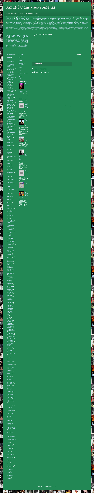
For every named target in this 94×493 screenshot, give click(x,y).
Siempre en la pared (32, 29)
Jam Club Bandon (10, 269)
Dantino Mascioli (10, 196)
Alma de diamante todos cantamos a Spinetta (10, 65)
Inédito (19, 44)
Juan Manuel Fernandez (9, 277)
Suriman (8, 451)
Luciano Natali (10, 309)
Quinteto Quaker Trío (11, 417)
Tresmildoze (9, 459)
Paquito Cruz (9, 126)
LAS (20, 70)
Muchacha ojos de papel (18, 22)
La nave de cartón (10, 292)
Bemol (8, 93)
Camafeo (31, 23)
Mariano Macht (10, 340)
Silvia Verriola (9, 444)
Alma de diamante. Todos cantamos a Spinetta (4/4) (23, 159)
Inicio (53, 105)
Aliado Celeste (10, 72)
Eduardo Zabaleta (10, 74)
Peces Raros (9, 398)
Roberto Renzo (10, 423)
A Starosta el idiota (36, 18)
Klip (7, 287)
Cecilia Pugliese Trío (11, 183)
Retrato (20, 76)
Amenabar (64, 24)
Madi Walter (9, 321)
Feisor (8, 234)
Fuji (37, 21)
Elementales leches (30, 27)
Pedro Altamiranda (10, 127)
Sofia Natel (9, 448)
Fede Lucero (9, 232)
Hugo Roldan (9, 108)
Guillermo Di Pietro (10, 68)
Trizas (8, 87)
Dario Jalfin (9, 199)
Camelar (8, 176)
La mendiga (77, 27)
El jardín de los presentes (14, 36)
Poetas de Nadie (10, 408)
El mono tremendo (22, 27)
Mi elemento (9, 22)
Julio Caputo (9, 283)
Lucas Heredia (10, 302)
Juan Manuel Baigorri (11, 273)
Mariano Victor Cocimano (10, 344)
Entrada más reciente (37, 105)
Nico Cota (9, 379)
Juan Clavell (9, 272)
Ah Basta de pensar (84, 22)
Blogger (54, 486)
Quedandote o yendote (46, 19)
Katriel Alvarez (10, 286)
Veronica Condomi (10, 468)
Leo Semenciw (10, 293)
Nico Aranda (9, 377)
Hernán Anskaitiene (11, 259)
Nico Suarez (9, 380)
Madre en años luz (24, 46)
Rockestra (9, 63)
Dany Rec (9, 57)
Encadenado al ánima (37, 27)
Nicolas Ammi (9, 382)
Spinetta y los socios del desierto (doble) (17, 38)
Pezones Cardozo (10, 405)
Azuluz (20, 62)
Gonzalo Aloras (10, 246)
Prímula (8, 414)
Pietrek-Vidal (9, 407)
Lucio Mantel (9, 312)
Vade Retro (9, 71)
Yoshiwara (9, 477)
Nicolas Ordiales (10, 383)
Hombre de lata (64, 27)
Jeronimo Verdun (10, 54)
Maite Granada (10, 324)
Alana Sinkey (9, 143)
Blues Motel (9, 170)
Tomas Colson (10, 456)
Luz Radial (9, 317)
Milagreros (9, 370)
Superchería (65, 22)
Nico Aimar (9, 376)
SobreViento (9, 134)
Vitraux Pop (9, 472)
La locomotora (10, 290)
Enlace (8, 218)
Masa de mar (9, 355)
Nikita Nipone (9, 385)
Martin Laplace (10, 348)
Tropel (8, 460)
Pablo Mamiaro (10, 394)
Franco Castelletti (10, 240)
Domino (8, 205)
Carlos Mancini (10, 179)
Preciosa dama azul (38, 24)
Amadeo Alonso (10, 150)
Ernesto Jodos (10, 224)
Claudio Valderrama (11, 190)
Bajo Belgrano (13, 44)
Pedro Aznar (9, 400)
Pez (8, 404)
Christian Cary (10, 188)
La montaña (72, 21)
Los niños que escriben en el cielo (17, 41)
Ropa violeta (16, 29)
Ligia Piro (9, 295)
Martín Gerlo (9, 350)
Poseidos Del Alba (10, 410)
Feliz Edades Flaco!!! (23, 66)
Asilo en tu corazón (19, 23)
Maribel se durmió (84, 21)
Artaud (8, 35)
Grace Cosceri (10, 249)
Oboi (64, 28)
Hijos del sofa (9, 263)
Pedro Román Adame (11, 401)
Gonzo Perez (9, 247)
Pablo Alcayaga (10, 391)
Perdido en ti (19, 24)
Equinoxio (9, 75)
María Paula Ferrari (11, 353)
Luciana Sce (9, 308)
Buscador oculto (10, 172)
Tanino (37, 29)
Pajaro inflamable (10, 124)
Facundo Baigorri (10, 231)
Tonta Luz (57, 29)
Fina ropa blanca (47, 18)
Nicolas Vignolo (10, 123)
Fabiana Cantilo (10, 228)
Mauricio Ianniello (10, 367)
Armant (8, 163)
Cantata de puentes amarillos (65, 17)
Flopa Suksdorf (10, 238)
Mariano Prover (10, 117)
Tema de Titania (42, 29)
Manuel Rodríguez (10, 116)
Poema (20, 53)
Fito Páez (9, 237)
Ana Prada (9, 152)
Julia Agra (9, 280)
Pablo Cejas (9, 392)
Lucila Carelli (9, 311)
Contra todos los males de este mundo (19, 21)
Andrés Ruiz (9, 158)
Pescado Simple (14, 47)
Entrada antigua (68, 105)
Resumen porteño (41, 22)
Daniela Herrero (10, 195)
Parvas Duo (9, 82)
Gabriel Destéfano (10, 105)
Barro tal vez (10, 17)
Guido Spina (9, 107)
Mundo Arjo (40, 28)
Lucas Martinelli (10, 303)
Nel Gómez (9, 374)
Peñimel (8, 84)
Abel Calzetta (9, 140)
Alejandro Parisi (10, 145)
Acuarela (21, 59)
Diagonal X (9, 202)
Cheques (77, 18)
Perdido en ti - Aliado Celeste (26, 106)
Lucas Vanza (9, 305)
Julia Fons (9, 281)
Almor (8, 149)
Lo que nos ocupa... (81, 19)
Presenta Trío (9, 411)
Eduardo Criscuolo (10, 98)
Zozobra (8, 478)
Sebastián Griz (10, 441)
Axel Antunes (9, 91)
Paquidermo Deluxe (69, 28)
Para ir (39, 19)
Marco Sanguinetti (10, 334)
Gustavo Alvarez (10, 256)
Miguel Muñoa (9, 121)
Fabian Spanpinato (10, 102)
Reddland (9, 421)
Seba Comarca (10, 438)
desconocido (9, 88)
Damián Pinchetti (10, 97)
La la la (26, 19)
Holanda (60, 27)
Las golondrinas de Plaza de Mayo (81, 23)
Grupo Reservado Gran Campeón (10, 251)
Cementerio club (20, 19)
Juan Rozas (9, 113)
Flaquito (20, 67)
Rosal (8, 431)
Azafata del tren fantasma (71, 24)
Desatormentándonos (10, 42)
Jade (8, 266)
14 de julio (9, 139)
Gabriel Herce (9, 243)
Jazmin (70, 27)
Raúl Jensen (9, 420)
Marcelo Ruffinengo (11, 330)
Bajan (19, 17)
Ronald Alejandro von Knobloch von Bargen (11, 428)
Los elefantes (21, 28)
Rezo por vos (11, 29)
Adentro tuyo (59, 24)
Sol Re (8, 450)
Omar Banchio (10, 69)
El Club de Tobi (10, 211)
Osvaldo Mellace (10, 389)
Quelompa (9, 416)
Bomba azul (27, 23)
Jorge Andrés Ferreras (11, 77)
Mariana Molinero (10, 338)
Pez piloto (9, 129)
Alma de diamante (44, 17)
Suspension (71, 22)
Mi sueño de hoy (34, 28)
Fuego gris (20, 45)
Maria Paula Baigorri (11, 336)
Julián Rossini (9, 284)
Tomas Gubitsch (10, 457)
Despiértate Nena (31, 21)
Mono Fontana (10, 371)
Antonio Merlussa (10, 161)
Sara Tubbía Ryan (10, 436)
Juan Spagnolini (10, 278)
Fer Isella (9, 235)
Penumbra (75, 28)
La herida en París (64, 21)
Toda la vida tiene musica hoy (50, 29)
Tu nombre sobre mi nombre (58, 19)
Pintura (20, 56)
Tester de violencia (13, 45)
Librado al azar (22, 72)
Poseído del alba (80, 28)
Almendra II (24, 42)
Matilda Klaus (9, 365)
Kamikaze (16, 35)
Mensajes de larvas (28, 28)
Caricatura (21, 54)
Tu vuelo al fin (73, 29)
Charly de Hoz (10, 53)
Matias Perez (9, 362)
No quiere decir (8, 24)
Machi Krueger (10, 320)
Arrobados (9, 164)
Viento (8, 471)
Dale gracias (51, 23)
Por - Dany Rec (26, 138)
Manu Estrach (9, 327)
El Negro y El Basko (11, 213)
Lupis (8, 315)
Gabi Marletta (9, 104)
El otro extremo (10, 215)
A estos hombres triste (58, 18)
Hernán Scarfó (10, 261)
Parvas (14, 24)
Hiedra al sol (63, 23)
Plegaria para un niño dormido (27, 24)
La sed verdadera (33, 19)
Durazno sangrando (30, 17)
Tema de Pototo (53, 24)
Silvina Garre (9, 445)
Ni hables (45, 28)
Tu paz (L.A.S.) (22, 78)
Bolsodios (83, 24)
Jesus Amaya (9, 270)
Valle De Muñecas (10, 465)
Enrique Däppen (10, 220)
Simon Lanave (10, 447)
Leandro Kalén (10, 79)
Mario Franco (9, 345)
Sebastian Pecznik (10, 439)
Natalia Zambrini (10, 373)
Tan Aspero (9, 136)
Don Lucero (18, 42)
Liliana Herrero (10, 296)
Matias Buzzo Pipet (11, 358)
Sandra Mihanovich (11, 434)
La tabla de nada (83, 27)
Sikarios (8, 442)
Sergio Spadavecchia (11, 132)
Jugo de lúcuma (56, 21)
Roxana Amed (9, 432)
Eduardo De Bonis (10, 208)
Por (82, 18)
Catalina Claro (10, 181)
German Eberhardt (10, 244)
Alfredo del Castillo (10, 90)
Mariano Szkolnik (10, 341)
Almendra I (25, 35)
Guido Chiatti (9, 253)
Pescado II (16, 40)
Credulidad (76, 17)
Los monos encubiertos (9, 299)
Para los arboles (11, 46)
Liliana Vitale (9, 114)
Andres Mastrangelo (11, 153)
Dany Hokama (10, 198)
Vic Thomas (9, 469)
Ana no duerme (69, 18)
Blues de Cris (78, 24)
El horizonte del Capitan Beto (22, 64)
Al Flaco (20, 60)
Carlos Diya (9, 177)
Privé (19, 47)
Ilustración (21, 69)
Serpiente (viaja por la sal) (23, 29)
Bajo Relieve (9, 169)
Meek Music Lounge (11, 119)
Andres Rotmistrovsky (11, 156)
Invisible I (10, 40)
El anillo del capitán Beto (70, 19)
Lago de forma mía (15, 28)
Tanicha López (10, 137)
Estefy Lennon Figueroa (10, 101)
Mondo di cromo (8, 47)
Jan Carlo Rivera (10, 110)
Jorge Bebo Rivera (10, 111)
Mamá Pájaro (9, 326)
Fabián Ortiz (9, 229)
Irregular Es (9, 264)
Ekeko (8, 209)
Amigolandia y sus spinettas (30, 7)
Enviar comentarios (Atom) (43, 108)
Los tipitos (9, 300)
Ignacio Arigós (9, 61)
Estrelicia (7, 44)
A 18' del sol (77, 22)
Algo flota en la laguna (11, 23)
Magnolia (9, 323)
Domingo (9, 204)
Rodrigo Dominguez (11, 424)
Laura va (77, 21)
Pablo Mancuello (10, 395)
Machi (8, 318)
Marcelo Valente (10, 333)
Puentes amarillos (22, 75)
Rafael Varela (9, 130)
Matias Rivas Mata (10, 364)
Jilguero (73, 27)
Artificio (8, 166)
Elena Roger (9, 217)
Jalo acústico (9, 267)
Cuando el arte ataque (44, 23)
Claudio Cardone (10, 189)
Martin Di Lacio (10, 347)
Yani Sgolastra (10, 474)
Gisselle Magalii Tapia (11, 59)
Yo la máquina (10, 475)
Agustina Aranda (10, 142)
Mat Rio (8, 357)
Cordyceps (9, 193)
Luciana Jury (9, 306)
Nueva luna (60, 28)
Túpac (8, 463)
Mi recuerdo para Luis (23, 73)
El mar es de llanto (15, 27)
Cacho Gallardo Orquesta (10, 174)
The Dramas (9, 453)
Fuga (52, 27)
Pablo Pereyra (10, 397)
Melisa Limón (9, 368)
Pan (6, 46)
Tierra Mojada (9, 454)
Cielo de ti (36, 23)
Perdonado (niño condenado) (30, 22)
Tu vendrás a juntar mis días (65, 29)
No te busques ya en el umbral (52, 28)
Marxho (8, 351)
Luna (8, 314)
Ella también (53, 17)
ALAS (20, 57)
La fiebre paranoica (70, 23)
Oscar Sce (9, 388)
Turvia (8, 462)
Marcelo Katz (9, 329)
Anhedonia (9, 160)
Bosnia (87, 24)
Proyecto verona (10, 413)
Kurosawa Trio (10, 289)
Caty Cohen (9, 182)
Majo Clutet (9, 81)
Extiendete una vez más (46, 27)
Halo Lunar (55, 27)
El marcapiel (57, 23)
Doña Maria (9, 207)
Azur (8, 56)
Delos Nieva (9, 201)
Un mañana (25, 39)
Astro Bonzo (9, 167)
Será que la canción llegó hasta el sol (53, 22)
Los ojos (25, 45)
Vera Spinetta (9, 466)
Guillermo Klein (10, 254)
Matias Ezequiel (10, 361)
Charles (8, 186)
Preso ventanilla (46, 24)
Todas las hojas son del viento (22, 18)
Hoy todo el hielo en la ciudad (45, 21)
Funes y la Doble (10, 241)
